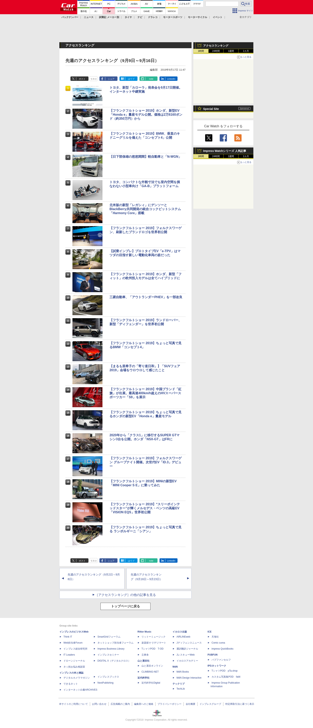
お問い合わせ (99, 704)
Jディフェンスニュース (189, 642)
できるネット (70, 683)
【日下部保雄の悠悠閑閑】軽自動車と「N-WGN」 (145, 156)
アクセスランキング (215, 45)
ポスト (82, 79)
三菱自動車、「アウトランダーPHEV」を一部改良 (145, 297)
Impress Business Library (110, 648)
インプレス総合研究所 (75, 648)
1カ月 (246, 51)
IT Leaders (69, 654)
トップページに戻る (125, 606)
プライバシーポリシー (170, 704)
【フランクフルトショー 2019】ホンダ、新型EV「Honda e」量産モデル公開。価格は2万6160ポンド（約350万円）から (145, 114)
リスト (93, 79)
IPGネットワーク (217, 665)
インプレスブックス (108, 676)
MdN (175, 666)
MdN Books (183, 671)
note (151, 79)
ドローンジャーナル (74, 660)
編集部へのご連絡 (143, 704)
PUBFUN (213, 654)
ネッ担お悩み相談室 (74, 666)
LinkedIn (171, 79)
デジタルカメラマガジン (76, 677)
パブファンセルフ (221, 659)
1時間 (201, 51)
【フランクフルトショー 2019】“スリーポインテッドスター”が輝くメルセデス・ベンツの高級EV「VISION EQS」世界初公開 (144, 508)
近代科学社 (143, 677)
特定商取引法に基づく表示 (239, 704)
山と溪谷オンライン (152, 665)
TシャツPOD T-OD (152, 648)
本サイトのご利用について (73, 704)
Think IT (67, 636)
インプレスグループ (210, 704)
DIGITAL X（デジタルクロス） (113, 660)
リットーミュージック (153, 636)
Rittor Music (144, 631)
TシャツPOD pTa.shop (225, 670)
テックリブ (179, 683)
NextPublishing (105, 682)
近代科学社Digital (150, 682)
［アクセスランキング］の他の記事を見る (125, 595)
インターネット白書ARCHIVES (80, 689)
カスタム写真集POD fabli (226, 676)
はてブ (131, 79)
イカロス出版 (180, 631)
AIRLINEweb (183, 636)
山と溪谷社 (143, 660)
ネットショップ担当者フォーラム (115, 642)
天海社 (215, 636)
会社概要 (190, 704)
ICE (210, 631)
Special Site (211, 108)
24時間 (216, 51)
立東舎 (145, 654)
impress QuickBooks (222, 648)
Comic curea (218, 642)
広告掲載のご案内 (120, 704)
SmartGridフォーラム (108, 636)
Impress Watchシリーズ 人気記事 (224, 150)
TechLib (181, 688)
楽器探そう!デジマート (153, 642)
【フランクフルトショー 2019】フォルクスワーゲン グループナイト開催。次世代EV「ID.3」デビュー (145, 462)
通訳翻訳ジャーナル (187, 648)
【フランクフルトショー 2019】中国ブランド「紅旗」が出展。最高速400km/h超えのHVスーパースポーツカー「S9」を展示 (145, 393)
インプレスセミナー (108, 654)
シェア (111, 79)
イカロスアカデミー (187, 660)
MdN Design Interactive (189, 677)
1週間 (231, 51)
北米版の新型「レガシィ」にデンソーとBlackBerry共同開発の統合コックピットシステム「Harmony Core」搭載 (145, 209)
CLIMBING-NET (150, 671)
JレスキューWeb (186, 654)
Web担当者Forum (72, 642)
